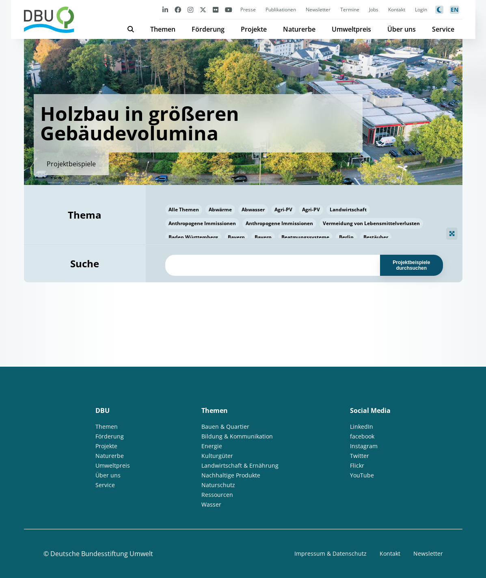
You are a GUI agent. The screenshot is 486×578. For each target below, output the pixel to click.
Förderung (208, 29)
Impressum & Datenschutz (330, 553)
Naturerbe (299, 29)
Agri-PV (283, 209)
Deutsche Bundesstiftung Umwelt (101, 553)
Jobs (373, 9)
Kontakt (396, 9)
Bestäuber (375, 237)
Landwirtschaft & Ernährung (240, 465)
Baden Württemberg (193, 237)
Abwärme (220, 209)
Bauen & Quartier (225, 426)
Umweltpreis (351, 29)
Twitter (359, 456)
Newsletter (318, 9)
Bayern (236, 237)
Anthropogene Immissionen (202, 223)
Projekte (254, 29)
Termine (349, 9)
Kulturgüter (217, 456)
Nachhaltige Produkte (230, 475)
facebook (362, 436)
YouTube (362, 475)
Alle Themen (183, 209)
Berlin (346, 237)
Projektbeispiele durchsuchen (411, 265)
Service (443, 29)
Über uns (401, 29)
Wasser (211, 504)
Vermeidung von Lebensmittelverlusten (371, 223)
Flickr (357, 465)
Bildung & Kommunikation (237, 436)
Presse (248, 9)
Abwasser (253, 209)
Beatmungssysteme (305, 237)
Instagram (364, 446)
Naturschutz (218, 485)
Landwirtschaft (348, 209)
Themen (162, 29)
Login (421, 9)
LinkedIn (361, 426)
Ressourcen (217, 494)
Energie (211, 446)
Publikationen (281, 9)
